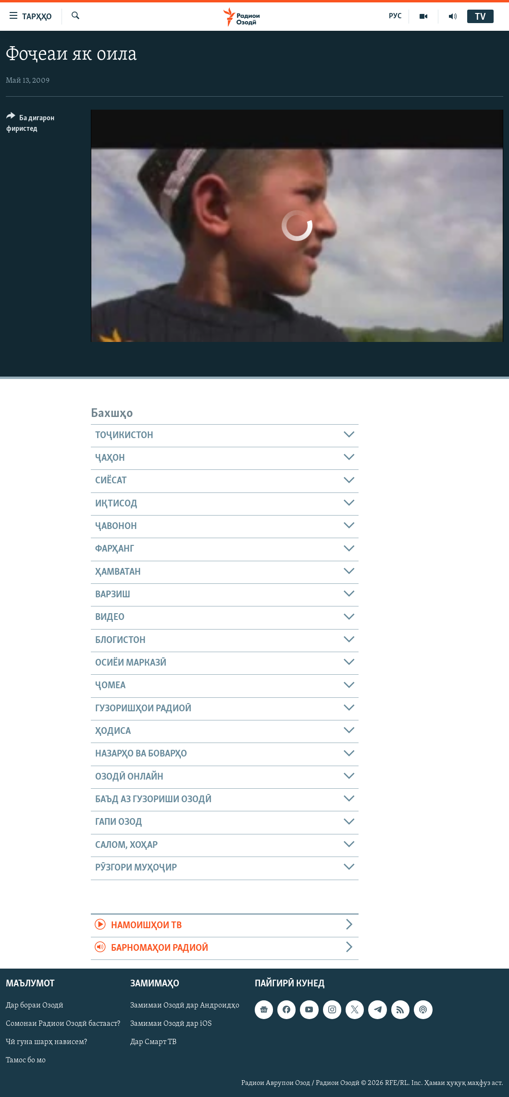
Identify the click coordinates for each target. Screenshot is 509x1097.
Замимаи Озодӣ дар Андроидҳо (184, 1006)
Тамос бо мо (26, 1061)
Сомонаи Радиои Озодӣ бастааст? (63, 1024)
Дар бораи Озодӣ (34, 1006)
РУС (395, 16)
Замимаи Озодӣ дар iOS (171, 1024)
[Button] (42, 125)
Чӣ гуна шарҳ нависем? (46, 1043)
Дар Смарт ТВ (153, 1043)
